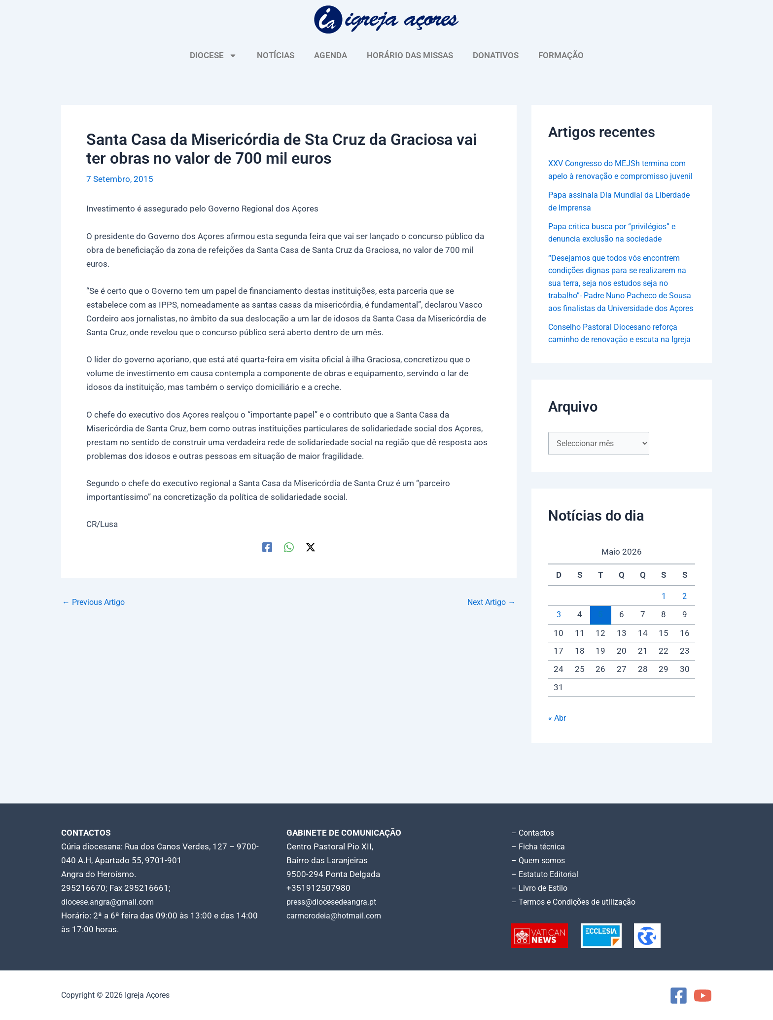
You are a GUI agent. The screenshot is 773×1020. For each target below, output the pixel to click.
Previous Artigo (96, 602)
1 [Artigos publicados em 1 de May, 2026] (663, 635)
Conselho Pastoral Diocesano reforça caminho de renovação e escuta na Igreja (617, 364)
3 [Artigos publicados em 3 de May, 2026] (558, 654)
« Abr (557, 757)
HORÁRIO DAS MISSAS (410, 55)
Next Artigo (489, 602)
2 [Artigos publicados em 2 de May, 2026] (684, 635)
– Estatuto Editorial (547, 874)
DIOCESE (213, 55)
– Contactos (534, 833)
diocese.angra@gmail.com (111, 902)
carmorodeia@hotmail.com (337, 915)
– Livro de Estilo (541, 888)
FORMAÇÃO (561, 55)
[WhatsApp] (289, 546)
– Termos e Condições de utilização (577, 902)
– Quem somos (540, 860)
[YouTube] (703, 995)
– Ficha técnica (539, 846)
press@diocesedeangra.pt (335, 902)
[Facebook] (267, 546)
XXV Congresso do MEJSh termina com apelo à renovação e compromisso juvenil (613, 175)
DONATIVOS (496, 55)
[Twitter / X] (311, 546)
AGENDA (330, 55)
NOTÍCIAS (275, 55)
